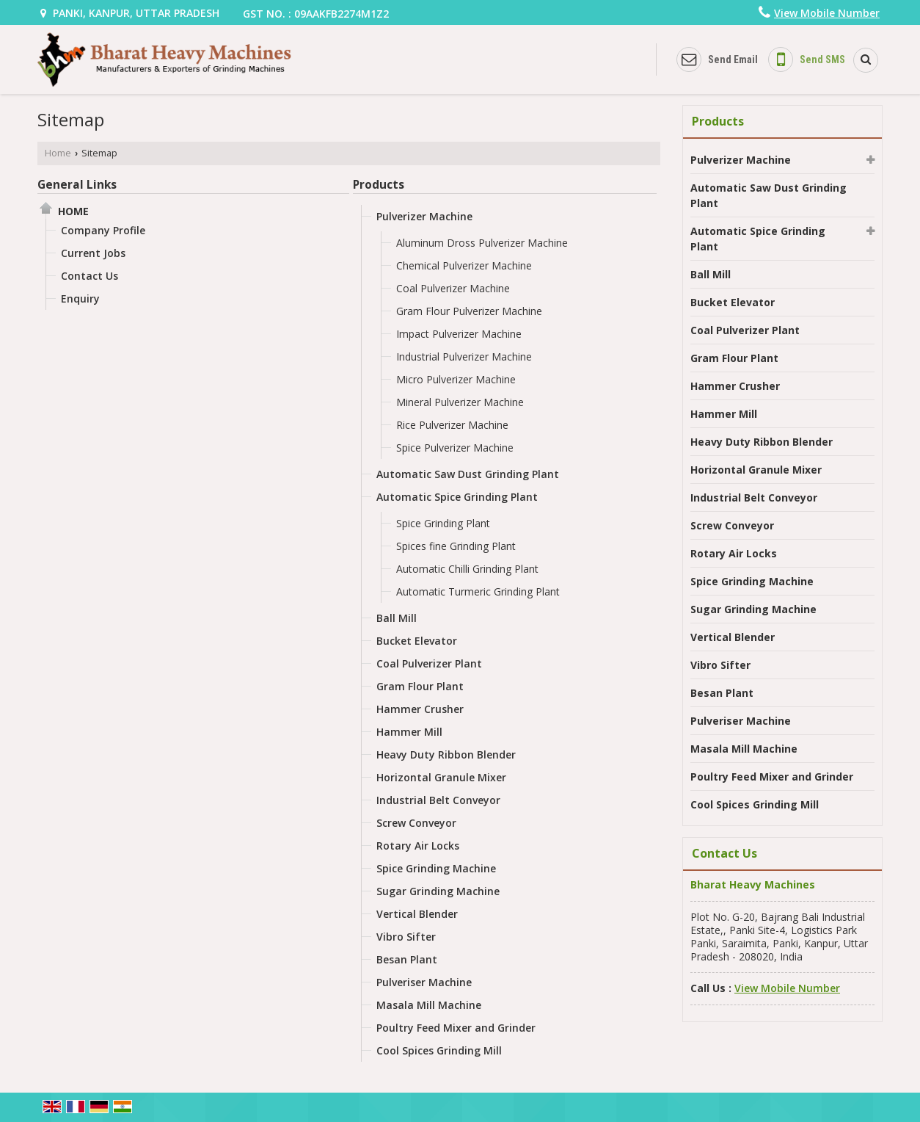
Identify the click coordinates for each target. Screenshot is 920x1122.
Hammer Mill (409, 732)
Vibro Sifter (406, 937)
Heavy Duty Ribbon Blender (446, 754)
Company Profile (103, 230)
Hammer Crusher (420, 709)
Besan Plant (406, 959)
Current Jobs (93, 253)
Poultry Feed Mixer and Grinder (456, 1028)
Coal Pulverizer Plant (429, 663)
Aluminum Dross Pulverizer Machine (482, 243)
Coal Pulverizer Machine (453, 288)
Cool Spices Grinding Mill (439, 1050)
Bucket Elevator (416, 641)
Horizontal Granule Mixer (441, 777)
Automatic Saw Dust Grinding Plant (467, 474)
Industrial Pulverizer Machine (464, 356)
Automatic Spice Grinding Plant (457, 497)
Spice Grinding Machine (436, 868)
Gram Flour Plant (420, 686)
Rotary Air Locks (417, 846)
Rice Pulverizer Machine (452, 425)
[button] (827, 13)
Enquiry (80, 298)
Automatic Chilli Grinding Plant (467, 569)
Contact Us (89, 276)
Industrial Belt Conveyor (438, 800)
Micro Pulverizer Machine (456, 379)
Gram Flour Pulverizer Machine (469, 311)
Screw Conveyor (416, 823)
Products (378, 184)
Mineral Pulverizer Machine (460, 402)
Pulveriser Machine (424, 982)
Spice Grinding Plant (443, 523)
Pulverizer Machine (424, 216)
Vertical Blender (417, 914)
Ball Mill (396, 618)
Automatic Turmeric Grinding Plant (478, 591)
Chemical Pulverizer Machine (464, 265)
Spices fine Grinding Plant (456, 546)
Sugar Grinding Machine (438, 891)
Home (58, 153)
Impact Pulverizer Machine (459, 334)
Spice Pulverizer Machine (455, 448)
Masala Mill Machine (428, 1005)
